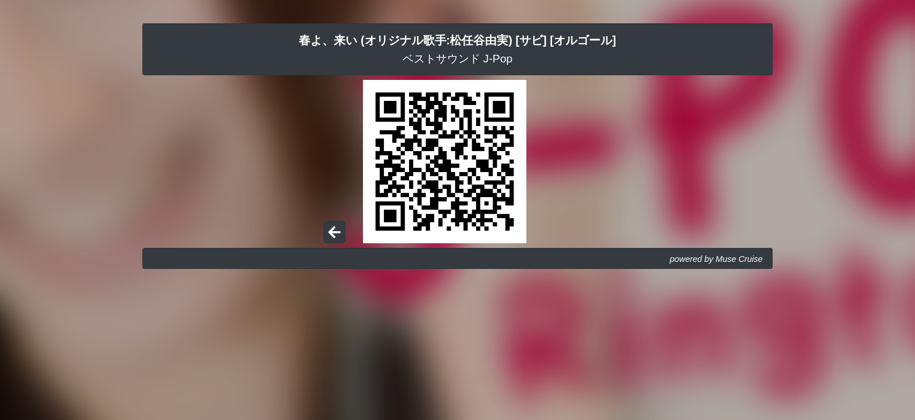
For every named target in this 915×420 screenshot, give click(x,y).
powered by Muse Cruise (716, 259)
